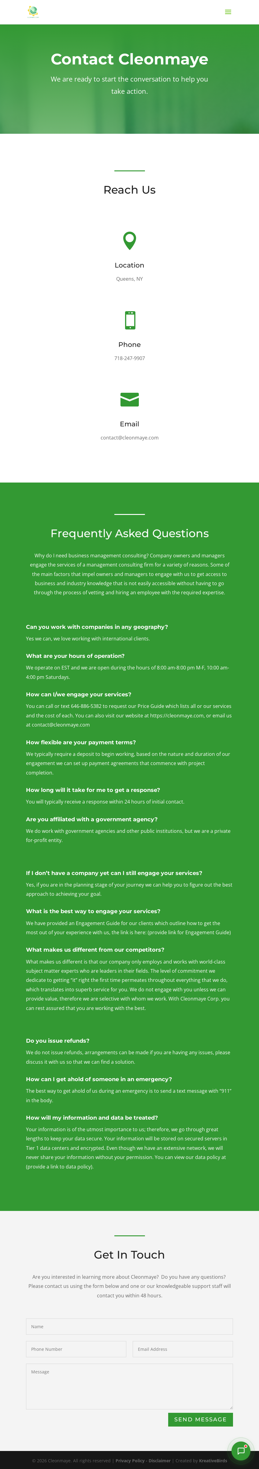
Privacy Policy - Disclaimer (143, 1461)
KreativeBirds (213, 1461)
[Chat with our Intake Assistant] (240, 1451)
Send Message (200, 1419)
